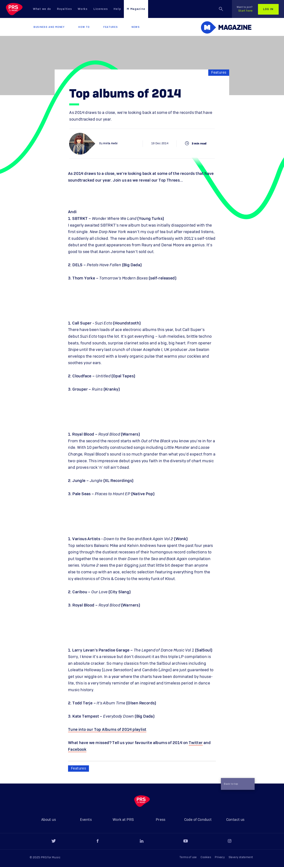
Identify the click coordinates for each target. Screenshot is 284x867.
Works (83, 9)
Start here (245, 9)
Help (117, 9)
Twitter (196, 743)
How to (84, 27)
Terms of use (188, 857)
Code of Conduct (198, 820)
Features (110, 27)
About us (48, 820)
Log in (268, 9)
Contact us (235, 820)
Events (86, 820)
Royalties (64, 9)
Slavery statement (241, 857)
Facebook (77, 750)
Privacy (220, 857)
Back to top (236, 784)
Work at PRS (123, 820)
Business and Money (49, 27)
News (136, 27)
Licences (100, 9)
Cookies (206, 857)
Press (160, 820)
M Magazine (136, 9)
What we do (42, 9)
